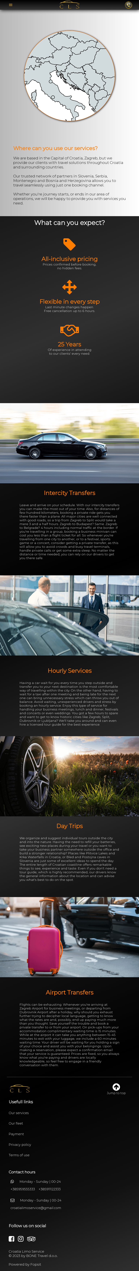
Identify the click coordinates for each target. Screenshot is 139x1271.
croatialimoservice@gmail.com (35, 1208)
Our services (19, 1113)
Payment (16, 1134)
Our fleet (16, 1123)
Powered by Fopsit (25, 1264)
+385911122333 (50, 1189)
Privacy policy (20, 1145)
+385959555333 (22, 1189)
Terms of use (19, 1155)
